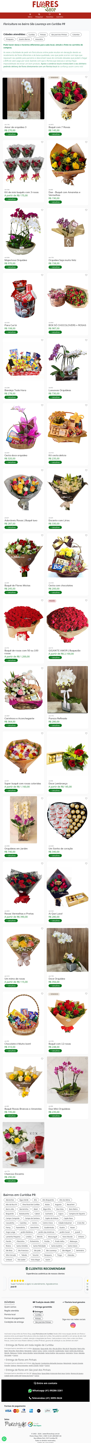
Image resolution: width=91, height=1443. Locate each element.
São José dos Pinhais (59, 34)
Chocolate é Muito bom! (17, 1043)
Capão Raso (68, 1218)
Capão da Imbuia (51, 1218)
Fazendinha (20, 1227)
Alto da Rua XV (11, 1204)
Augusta (58, 1204)
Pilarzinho (20, 1241)
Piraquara (9, 39)
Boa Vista (60, 1209)
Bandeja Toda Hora (15, 390)
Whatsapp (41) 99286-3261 (45, 1390)
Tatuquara (48, 1255)
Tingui (59, 1255)
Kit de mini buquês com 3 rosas (21, 192)
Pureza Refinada (58, 718)
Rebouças (73, 1241)
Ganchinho (34, 1227)
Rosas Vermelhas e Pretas (19, 913)
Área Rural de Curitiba (30, 1204)
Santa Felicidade (39, 1246)
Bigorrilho (47, 1209)
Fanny (8, 1227)
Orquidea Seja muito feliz (62, 260)
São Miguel (66, 1250)
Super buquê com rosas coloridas (22, 783)
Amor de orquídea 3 (15, 127)
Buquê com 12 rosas (60, 1043)
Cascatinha (10, 1223)
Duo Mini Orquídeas (59, 1108)
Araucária (39, 39)
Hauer (72, 1227)
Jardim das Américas (46, 1232)
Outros (15, 1355)
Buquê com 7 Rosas (59, 127)
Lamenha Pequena (13, 1237)
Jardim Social (65, 1232)
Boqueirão (10, 1214)
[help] (42, 77)
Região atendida (11, 1310)
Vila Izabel (21, 1260)
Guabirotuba (49, 1227)
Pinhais (43, 34)
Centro (34, 1223)
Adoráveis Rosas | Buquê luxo (20, 520)
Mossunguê (52, 1237)
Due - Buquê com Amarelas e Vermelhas (64, 193)
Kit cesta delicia (57, 455)
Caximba (23, 1223)
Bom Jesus (61, 1373)
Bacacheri (71, 1204)
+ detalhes (11, 134)
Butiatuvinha (24, 1214)
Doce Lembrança (58, 783)
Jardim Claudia (34, 1365)
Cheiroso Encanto (14, 1173)
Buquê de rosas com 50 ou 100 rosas (21, 652)
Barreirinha (24, 1209)
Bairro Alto (10, 1209)
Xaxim (48, 1260)
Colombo (76, 34)
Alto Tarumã (36, 1363)
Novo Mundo (68, 1237)
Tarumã (35, 1255)
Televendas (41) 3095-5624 (45, 1398)
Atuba (47, 1204)
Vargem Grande (77, 1363)
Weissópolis (67, 1363)
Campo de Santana (32, 1218)
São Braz (9, 1250)
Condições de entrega (14, 1322)
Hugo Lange (10, 1232)
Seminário (80, 1250)
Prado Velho (59, 1241)
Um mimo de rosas (14, 978)
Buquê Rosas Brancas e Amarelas (23, 1108)
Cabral (37, 1214)
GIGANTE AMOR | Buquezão (64, 650)
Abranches (10, 1200)
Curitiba (32, 34)
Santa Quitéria (56, 1246)
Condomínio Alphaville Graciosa (52, 1363)
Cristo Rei (80, 1223)
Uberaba (70, 1255)
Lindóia (28, 1237)
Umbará (9, 1260)
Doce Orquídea (57, 978)
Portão (47, 1241)
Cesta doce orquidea (15, 455)
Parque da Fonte (27, 1376)
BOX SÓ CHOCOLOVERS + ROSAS (67, 325)
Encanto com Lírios (59, 520)
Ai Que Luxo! (55, 913)
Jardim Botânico (27, 1232)
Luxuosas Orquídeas (60, 390)
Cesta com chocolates (61, 585)
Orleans (81, 1237)
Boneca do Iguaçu (77, 1373)
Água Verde (24, 1200)
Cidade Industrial (65, 1223)
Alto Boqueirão (48, 1200)
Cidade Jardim (9, 1376)
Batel (36, 1209)
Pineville (7, 1365)
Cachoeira (49, 1214)
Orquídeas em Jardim (16, 848)
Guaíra (62, 1227)
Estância (13, 1365)
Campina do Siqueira (77, 1214)
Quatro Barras (24, 39)
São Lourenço (51, 1250)
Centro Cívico (48, 1223)
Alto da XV (66, 1348)
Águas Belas (45, 1373)
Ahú (35, 1200)
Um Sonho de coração (61, 848)
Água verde (44, 1348)
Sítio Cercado (11, 1255)
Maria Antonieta (22, 1365)
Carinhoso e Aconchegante (19, 718)
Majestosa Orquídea (15, 260)
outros (37, 1376)
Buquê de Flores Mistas (17, 585)
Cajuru (60, 1214)
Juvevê (77, 1232)
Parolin (8, 1241)
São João (37, 1250)
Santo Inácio (72, 1246)
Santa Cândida (22, 1246)
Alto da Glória (64, 1200)
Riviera (8, 1246)
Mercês (40, 1237)
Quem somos (10, 1307)
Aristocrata (54, 1373)
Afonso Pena (36, 1373)
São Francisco (23, 1250)
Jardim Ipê (17, 1376)
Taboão (24, 1255)
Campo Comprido (13, 1218)
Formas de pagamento (14, 1318)
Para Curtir (10, 325)
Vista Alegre (35, 1260)
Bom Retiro (73, 1209)
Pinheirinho (34, 1241)
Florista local (9, 1314)
